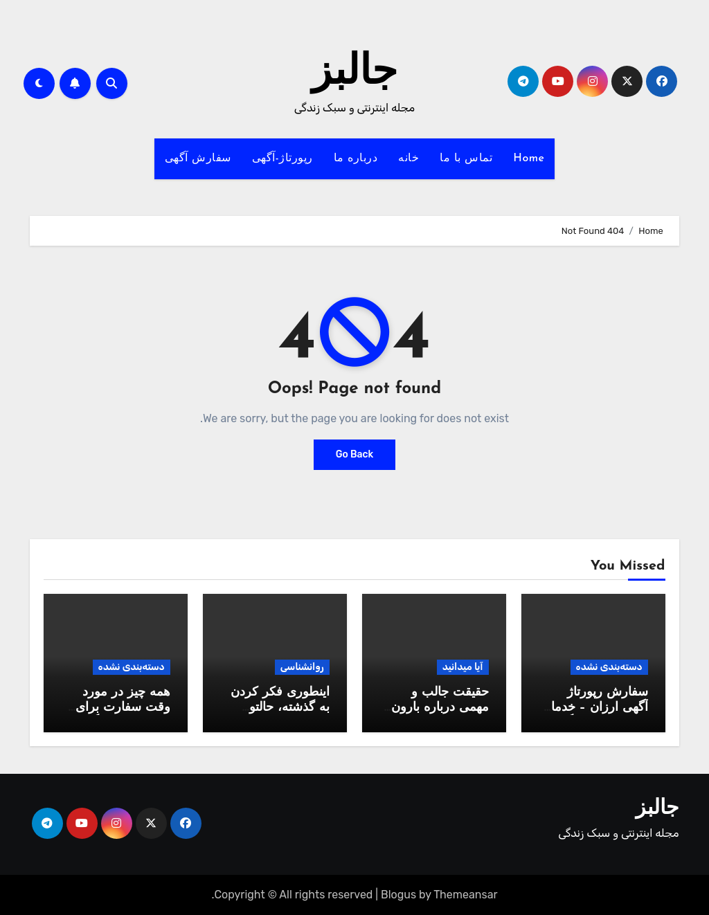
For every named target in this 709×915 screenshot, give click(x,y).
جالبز (354, 73)
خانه (408, 158)
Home (528, 158)
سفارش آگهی (198, 158)
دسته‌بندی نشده (609, 667)
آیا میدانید (462, 667)
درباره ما (356, 158)
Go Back (355, 454)
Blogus (398, 894)
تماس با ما (466, 158)
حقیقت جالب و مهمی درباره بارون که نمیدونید (440, 707)
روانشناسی (302, 667)
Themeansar (465, 894)
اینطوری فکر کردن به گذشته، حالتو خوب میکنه (280, 707)
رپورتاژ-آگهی (282, 158)
